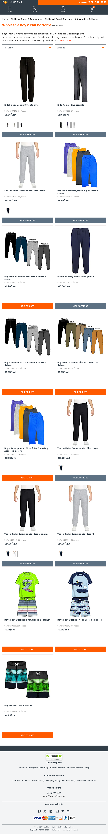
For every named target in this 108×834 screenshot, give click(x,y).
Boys (58, 19)
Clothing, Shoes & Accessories (27, 19)
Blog (87, 767)
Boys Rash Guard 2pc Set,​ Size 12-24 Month (27, 620)
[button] (63, 9)
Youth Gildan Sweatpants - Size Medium (25, 534)
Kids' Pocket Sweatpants (70, 105)
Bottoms (68, 19)
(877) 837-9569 (97, 2)
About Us (23, 767)
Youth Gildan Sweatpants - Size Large (77, 448)
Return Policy (38, 780)
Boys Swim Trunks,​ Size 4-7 (18, 705)
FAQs (27, 780)
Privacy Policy (68, 780)
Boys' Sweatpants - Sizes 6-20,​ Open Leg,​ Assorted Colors (26, 449)
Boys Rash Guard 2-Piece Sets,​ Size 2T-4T (79, 620)
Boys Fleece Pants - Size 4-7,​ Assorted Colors (77, 363)
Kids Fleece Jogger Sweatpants (21, 105)
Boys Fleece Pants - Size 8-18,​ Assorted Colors (25, 278)
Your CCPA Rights (41, 827)
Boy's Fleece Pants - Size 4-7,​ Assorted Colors (25, 363)
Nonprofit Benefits (38, 767)
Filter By (27, 47)
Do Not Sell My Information (63, 827)
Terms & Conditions (86, 780)
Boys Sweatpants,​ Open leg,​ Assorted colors (77, 192)
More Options (27, 134)
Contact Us (17, 780)
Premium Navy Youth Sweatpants (75, 276)
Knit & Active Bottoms (86, 19)
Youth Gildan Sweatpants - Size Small (24, 190)
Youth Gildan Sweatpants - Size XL (75, 534)
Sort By (80, 47)
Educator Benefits (56, 767)
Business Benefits (75, 767)
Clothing (49, 19)
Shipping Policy (53, 780)
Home (5, 19)
